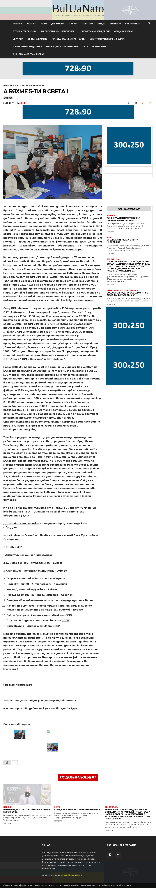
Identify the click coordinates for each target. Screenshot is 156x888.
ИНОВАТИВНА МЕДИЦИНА (27, 46)
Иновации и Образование (62, 46)
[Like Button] (7, 762)
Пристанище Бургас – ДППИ (68, 38)
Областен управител (95, 46)
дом (5, 85)
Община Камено (37, 38)
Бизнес (115, 23)
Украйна (18, 38)
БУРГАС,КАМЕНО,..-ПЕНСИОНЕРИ (58, 31)
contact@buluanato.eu (71, 874)
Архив (31, 23)
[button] (149, 23)
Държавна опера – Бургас (28, 54)
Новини (17, 23)
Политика (87, 23)
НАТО (44, 23)
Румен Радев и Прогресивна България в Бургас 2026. (123, 219)
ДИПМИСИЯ (57, 23)
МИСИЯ (73, 23)
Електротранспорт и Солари (107, 38)
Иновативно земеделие (95, 31)
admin (23, 103)
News (109, 237)
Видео (102, 23)
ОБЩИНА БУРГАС (123, 31)
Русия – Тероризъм (24, 31)
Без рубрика (113, 259)
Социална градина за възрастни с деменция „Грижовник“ (127, 294)
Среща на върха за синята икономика (122, 241)
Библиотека (132, 23)
